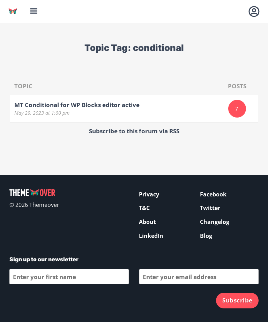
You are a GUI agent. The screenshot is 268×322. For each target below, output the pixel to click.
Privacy (149, 194)
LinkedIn (151, 236)
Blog (206, 236)
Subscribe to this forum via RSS (134, 131)
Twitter (210, 208)
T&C (144, 208)
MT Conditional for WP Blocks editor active (77, 105)
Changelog (214, 222)
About (147, 222)
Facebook (213, 194)
